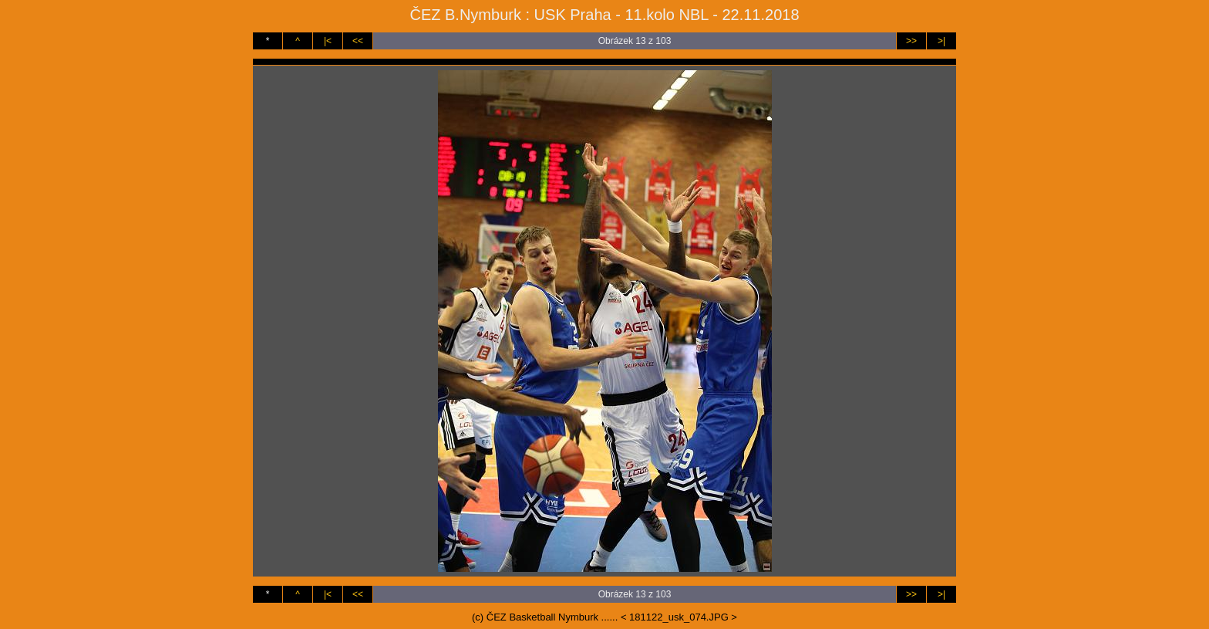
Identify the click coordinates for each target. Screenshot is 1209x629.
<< (357, 41)
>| (941, 41)
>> (911, 41)
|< (328, 41)
